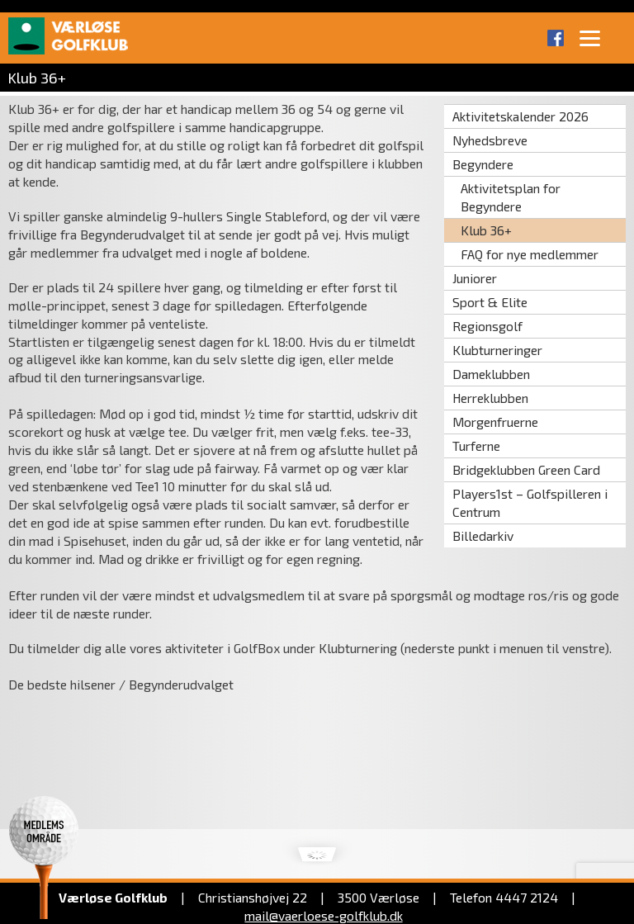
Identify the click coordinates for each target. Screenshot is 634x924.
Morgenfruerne (495, 421)
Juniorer (474, 278)
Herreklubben (490, 397)
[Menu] (590, 37)
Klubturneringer (497, 350)
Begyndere (482, 164)
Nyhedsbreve (490, 140)
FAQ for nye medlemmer (530, 254)
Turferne (476, 445)
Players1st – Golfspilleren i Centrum (530, 502)
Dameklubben (491, 373)
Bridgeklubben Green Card (526, 469)
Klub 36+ (486, 230)
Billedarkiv (482, 535)
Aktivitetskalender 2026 (520, 116)
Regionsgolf (487, 326)
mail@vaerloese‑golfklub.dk (323, 915)
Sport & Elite (490, 302)
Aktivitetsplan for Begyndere (511, 197)
